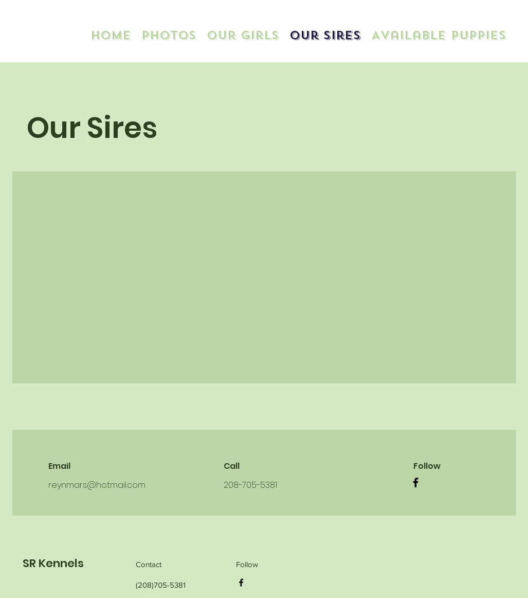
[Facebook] (415, 482)
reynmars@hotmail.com (96, 485)
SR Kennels (53, 563)
